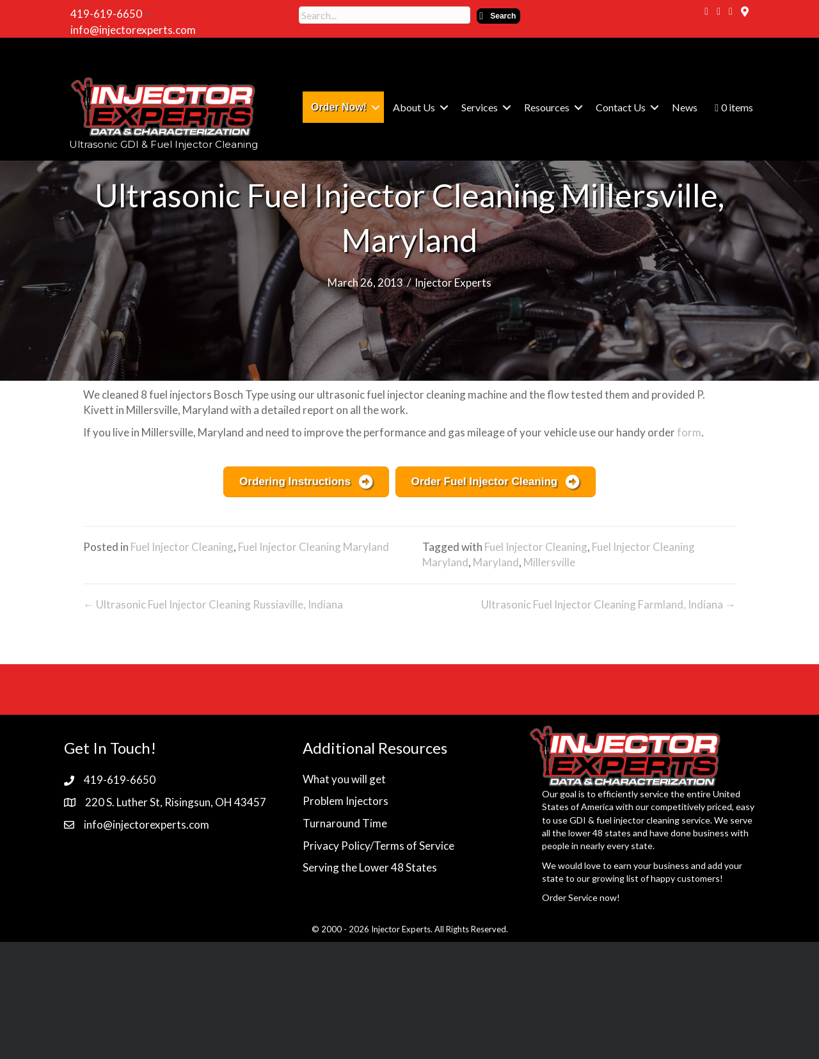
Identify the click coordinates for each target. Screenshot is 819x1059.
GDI (577, 820)
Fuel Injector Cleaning (182, 546)
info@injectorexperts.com (133, 29)
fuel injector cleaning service (653, 820)
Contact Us (621, 107)
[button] (498, 16)
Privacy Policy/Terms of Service (378, 845)
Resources (546, 107)
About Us (414, 107)
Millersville (549, 562)
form (689, 432)
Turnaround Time (345, 823)
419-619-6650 (106, 13)
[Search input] (385, 15)
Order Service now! (581, 897)
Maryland (496, 562)
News (684, 107)
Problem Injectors (345, 801)
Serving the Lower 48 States (370, 867)
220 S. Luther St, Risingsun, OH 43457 (175, 802)
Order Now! (339, 107)
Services (479, 107)
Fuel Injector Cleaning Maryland (313, 546)
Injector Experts (453, 282)
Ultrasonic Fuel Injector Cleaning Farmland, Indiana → (608, 604)
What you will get (344, 779)
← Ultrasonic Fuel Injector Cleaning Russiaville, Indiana (213, 604)
